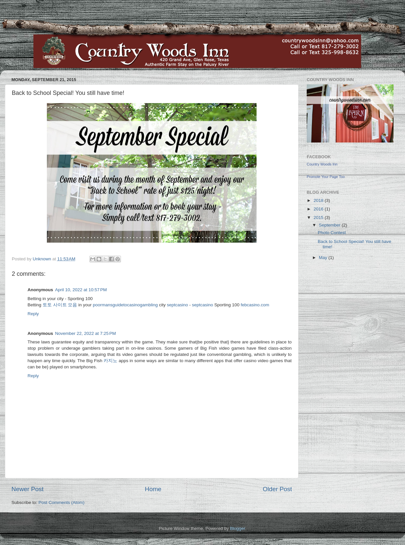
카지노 (110, 360)
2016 (319, 209)
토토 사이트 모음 (60, 304)
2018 (319, 200)
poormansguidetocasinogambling (125, 304)
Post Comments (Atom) (62, 502)
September (330, 225)
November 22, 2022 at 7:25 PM (85, 333)
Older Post (277, 489)
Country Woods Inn (322, 164)
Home (153, 489)
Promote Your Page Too (326, 177)
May (323, 257)
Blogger (237, 528)
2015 (319, 217)
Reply (33, 313)
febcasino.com (255, 304)
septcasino (177, 304)
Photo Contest (332, 232)
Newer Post (27, 489)
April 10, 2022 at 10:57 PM (81, 289)
